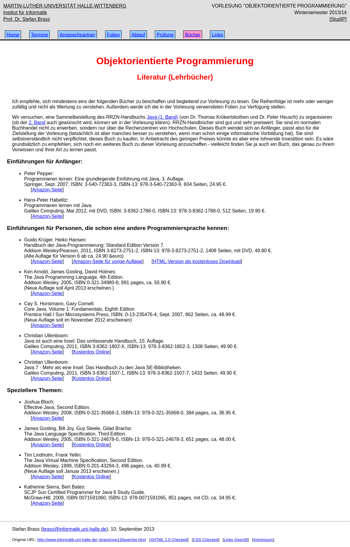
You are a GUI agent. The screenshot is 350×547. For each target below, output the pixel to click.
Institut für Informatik (25, 12)
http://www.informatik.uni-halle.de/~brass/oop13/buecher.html (91, 539)
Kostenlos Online (91, 351)
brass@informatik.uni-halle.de (74, 529)
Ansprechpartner (77, 34)
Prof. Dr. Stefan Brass (26, 19)
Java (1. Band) (162, 117)
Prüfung (165, 34)
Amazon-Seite (47, 189)
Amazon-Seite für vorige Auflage (107, 261)
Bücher (192, 34)
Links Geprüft (236, 539)
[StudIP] (338, 19)
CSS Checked (205, 539)
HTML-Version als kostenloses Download (197, 261)
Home (13, 34)
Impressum (263, 539)
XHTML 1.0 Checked (168, 539)
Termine (39, 34)
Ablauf (138, 34)
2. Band (37, 122)
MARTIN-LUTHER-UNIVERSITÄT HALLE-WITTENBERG (64, 5)
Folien (113, 34)
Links (217, 34)
